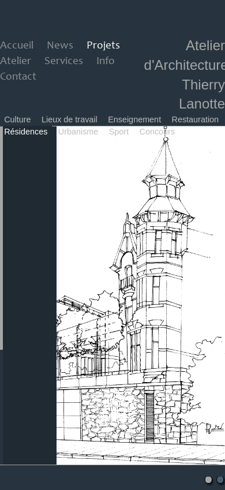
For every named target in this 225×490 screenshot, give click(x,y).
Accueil (16, 45)
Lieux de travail (69, 119)
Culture (17, 119)
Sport (119, 131)
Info (105, 61)
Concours (157, 131)
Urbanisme (78, 131)
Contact (18, 77)
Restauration (195, 119)
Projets (103, 45)
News (60, 45)
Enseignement (134, 119)
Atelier (15, 61)
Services (63, 61)
